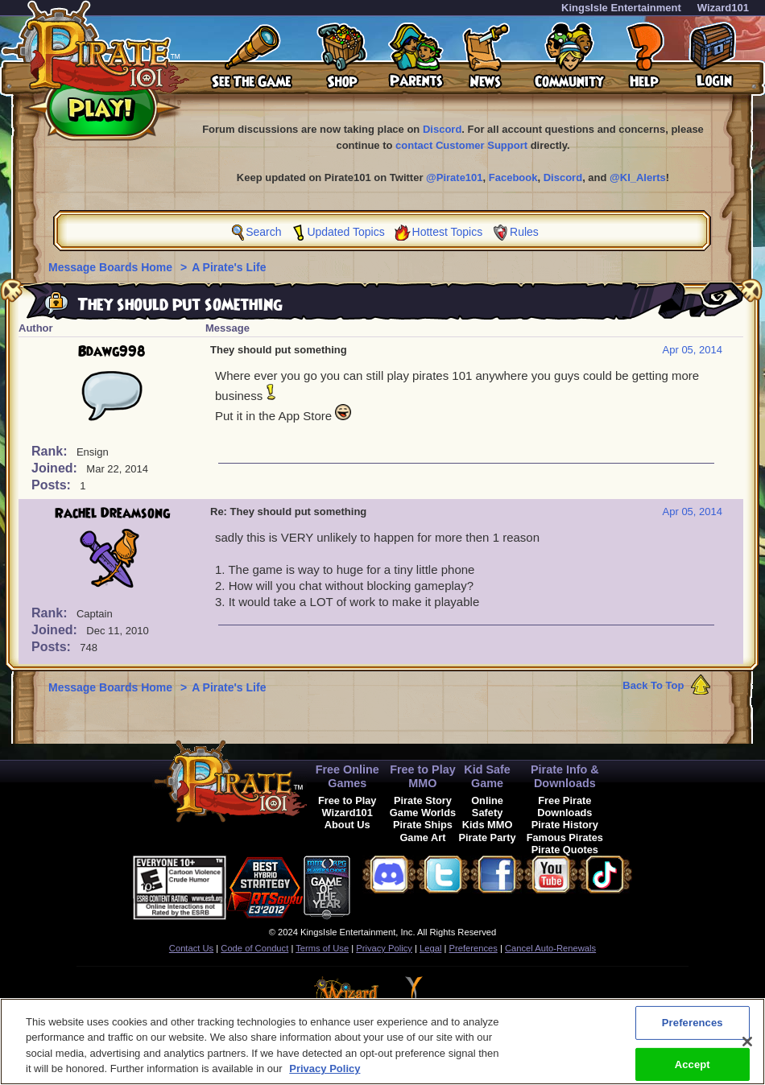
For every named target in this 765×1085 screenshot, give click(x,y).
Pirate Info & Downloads (565, 776)
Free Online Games (347, 776)
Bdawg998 (112, 351)
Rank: (51, 451)
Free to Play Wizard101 (347, 806)
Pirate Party (487, 837)
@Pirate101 (454, 177)
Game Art (422, 837)
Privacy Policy (384, 948)
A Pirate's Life (229, 267)
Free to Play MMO (423, 776)
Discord (442, 129)
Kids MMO (487, 825)
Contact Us (191, 948)
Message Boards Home (112, 267)
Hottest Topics (447, 231)
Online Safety (487, 806)
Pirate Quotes (564, 850)
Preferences (473, 948)
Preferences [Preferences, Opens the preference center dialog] (692, 1031)
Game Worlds (423, 813)
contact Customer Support (461, 145)
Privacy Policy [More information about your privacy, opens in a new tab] (324, 1077)
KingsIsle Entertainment (621, 8)
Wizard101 (723, 8)
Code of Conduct (254, 948)
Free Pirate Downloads (564, 806)
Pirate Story (423, 800)
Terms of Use (322, 948)
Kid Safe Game (487, 776)
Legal (430, 948)
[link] (390, 885)
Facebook (513, 177)
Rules (524, 231)
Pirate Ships (423, 825)
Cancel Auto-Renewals (550, 948)
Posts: (52, 485)
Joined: (56, 468)
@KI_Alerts (638, 177)
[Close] (747, 1049)
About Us (347, 825)
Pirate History (564, 825)
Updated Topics (345, 231)
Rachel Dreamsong (112, 513)
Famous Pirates (565, 837)
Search (263, 231)
